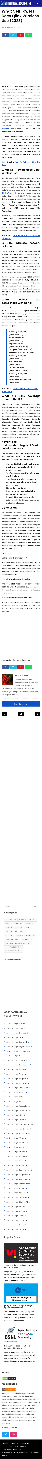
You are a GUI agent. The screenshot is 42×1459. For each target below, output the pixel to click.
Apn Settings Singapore (18, 1175)
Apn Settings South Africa (19, 1133)
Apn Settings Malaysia (17, 1069)
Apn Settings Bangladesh (18, 1065)
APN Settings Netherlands (18, 1184)
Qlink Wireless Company (13, 193)
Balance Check (24, 928)
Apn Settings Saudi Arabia (19, 1170)
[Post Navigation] (21, 714)
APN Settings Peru (15, 1101)
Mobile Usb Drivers (13, 924)
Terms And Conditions (12, 1449)
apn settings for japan (18, 1088)
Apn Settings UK (14, 1037)
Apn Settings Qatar (16, 1161)
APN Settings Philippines (18, 1051)
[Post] (21, 1253)
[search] (35, 906)
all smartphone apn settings (18, 943)
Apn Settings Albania (17, 1074)
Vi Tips (23, 931)
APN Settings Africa (16, 1138)
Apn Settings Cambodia (18, 1111)
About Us (14, 1443)
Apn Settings (13, 1056)
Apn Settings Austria (16, 1060)
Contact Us (7, 1446)
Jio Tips (19, 935)
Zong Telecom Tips (13, 947)
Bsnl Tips (9, 935)
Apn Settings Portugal (17, 1220)
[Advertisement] (21, 63)
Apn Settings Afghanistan (19, 1046)
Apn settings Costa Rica (18, 1229)
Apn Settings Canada (17, 1033)
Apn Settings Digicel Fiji (18, 1202)
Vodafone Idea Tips (13, 951)
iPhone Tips (30, 935)
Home (5, 1443)
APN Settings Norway (16, 1188)
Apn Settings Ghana (16, 1206)
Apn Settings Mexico (16, 1211)
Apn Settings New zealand (19, 1129)
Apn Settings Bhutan (16, 1152)
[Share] (5, 35)
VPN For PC (29, 924)
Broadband (27, 939)
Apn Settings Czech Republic (20, 1124)
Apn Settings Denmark (17, 1042)
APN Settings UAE (15, 1147)
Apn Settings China (16, 1120)
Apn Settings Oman (16, 1216)
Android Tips (10, 920)
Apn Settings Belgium (17, 1079)
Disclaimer (25, 1443)
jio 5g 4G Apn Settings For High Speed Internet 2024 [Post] (18, 1307)
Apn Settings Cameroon (18, 1197)
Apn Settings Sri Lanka (17, 1083)
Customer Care (12, 939)
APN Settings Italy (15, 1097)
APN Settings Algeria (16, 1092)
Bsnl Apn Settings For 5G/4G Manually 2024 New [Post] (17, 1347)
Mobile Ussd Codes (27, 920)
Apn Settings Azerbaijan (18, 1106)
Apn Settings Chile (15, 1115)
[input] (21, 906)
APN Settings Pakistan (17, 1193)
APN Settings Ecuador (17, 1142)
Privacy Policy (20, 1446)
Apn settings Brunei (16, 1225)
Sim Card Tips (11, 931)
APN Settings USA (15, 1024)
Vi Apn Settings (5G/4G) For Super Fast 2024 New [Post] (20, 1266)
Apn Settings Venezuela (18, 1179)
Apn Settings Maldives (17, 1156)
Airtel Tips (10, 928)
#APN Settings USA (21, 660)
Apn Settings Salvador (17, 1165)
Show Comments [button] (21, 704)
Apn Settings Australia (18, 1028)
